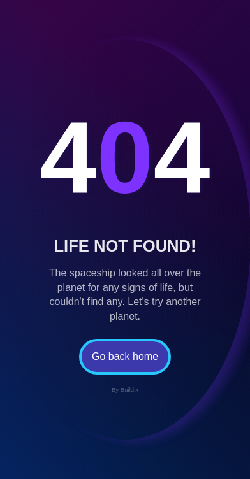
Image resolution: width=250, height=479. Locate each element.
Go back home (125, 356)
